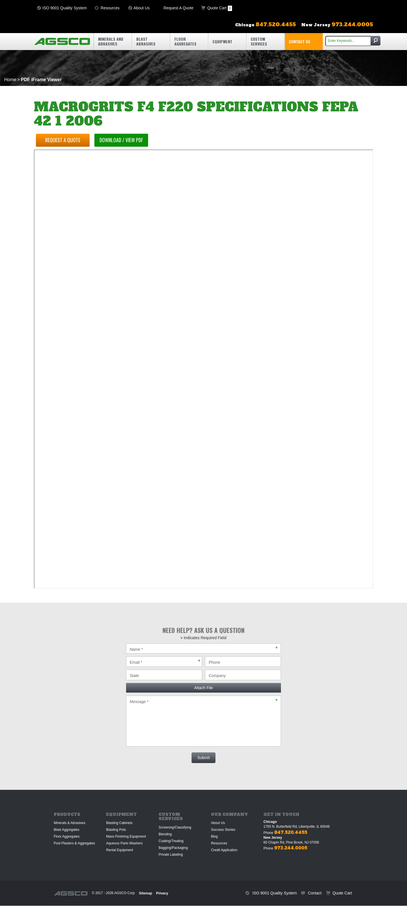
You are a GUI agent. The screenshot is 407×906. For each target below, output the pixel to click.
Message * (203, 721)
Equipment (222, 41)
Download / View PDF (124, 140)
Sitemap (145, 893)
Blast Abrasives (145, 41)
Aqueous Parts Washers (124, 843)
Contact (314, 893)
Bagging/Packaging (173, 848)
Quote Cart (219, 8)
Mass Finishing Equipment (126, 836)
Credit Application (224, 850)
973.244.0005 (290, 848)
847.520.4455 (290, 832)
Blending (165, 834)
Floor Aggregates (185, 41)
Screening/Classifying (175, 827)
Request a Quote (63, 140)
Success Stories (223, 830)
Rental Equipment (119, 850)
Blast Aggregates (66, 830)
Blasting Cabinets (119, 823)
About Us (141, 8)
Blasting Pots (116, 830)
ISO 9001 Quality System (64, 8)
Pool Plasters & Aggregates (74, 843)
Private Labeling (171, 855)
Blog (214, 836)
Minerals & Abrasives (69, 823)
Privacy (162, 893)
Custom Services (259, 41)
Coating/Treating (171, 841)
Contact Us (299, 41)
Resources (110, 8)
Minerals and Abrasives (110, 41)
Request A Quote (178, 8)
